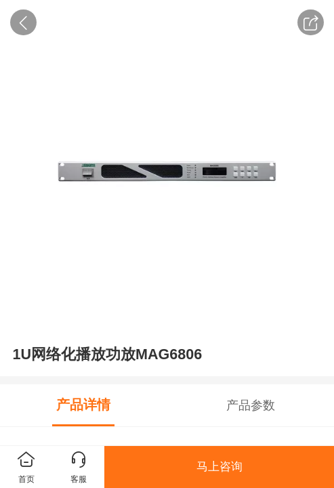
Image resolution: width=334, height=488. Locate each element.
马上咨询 (219, 466)
